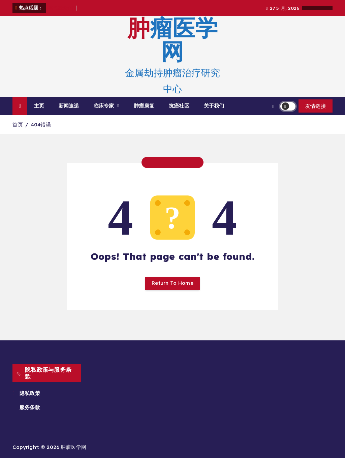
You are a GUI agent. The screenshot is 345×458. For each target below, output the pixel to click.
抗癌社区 (179, 105)
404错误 (41, 124)
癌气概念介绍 (62, 8)
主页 (39, 105)
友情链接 (315, 106)
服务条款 (31, 407)
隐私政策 (30, 393)
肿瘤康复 (144, 105)
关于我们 (214, 105)
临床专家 (104, 105)
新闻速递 (69, 105)
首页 (17, 124)
